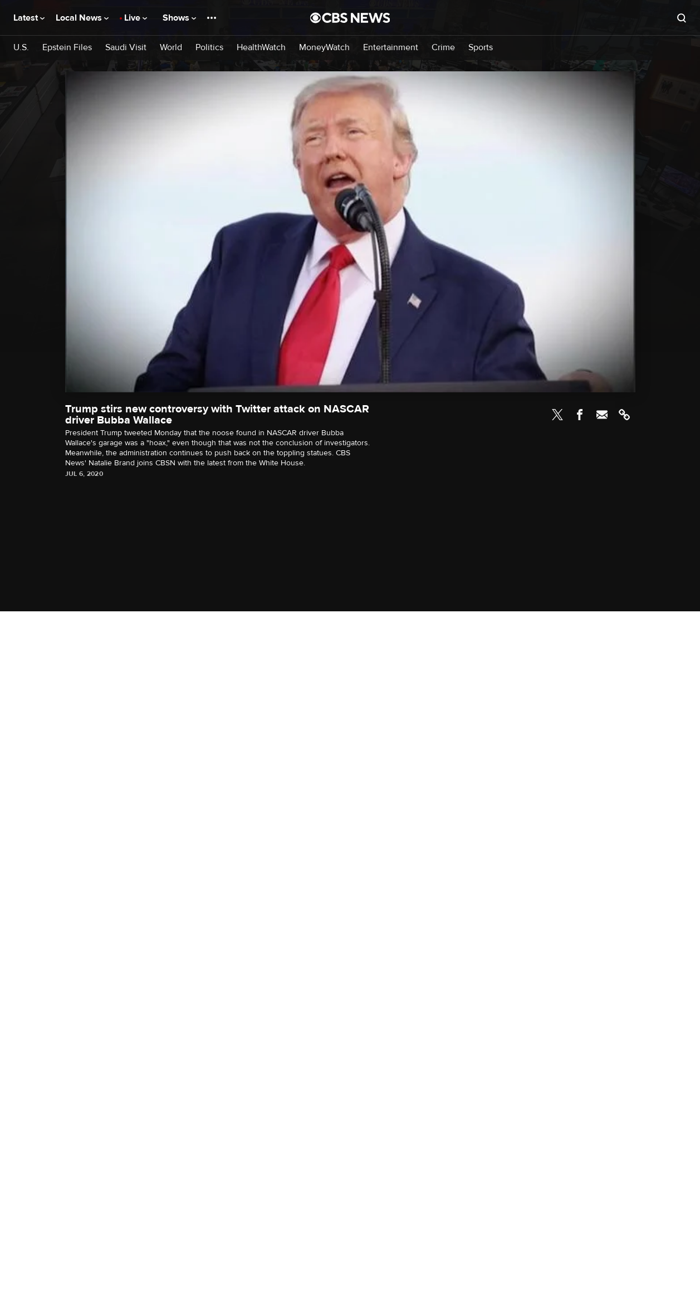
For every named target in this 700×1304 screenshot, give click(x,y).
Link (624, 414)
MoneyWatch (324, 47)
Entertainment (390, 47)
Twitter (557, 414)
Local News (82, 17)
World (171, 47)
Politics (209, 47)
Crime (443, 47)
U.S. (21, 47)
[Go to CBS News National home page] (350, 17)
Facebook (579, 414)
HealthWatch (261, 47)
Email (602, 414)
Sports (480, 47)
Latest (29, 17)
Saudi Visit (125, 47)
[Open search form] (682, 18)
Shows (179, 17)
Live (135, 17)
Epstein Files (67, 47)
